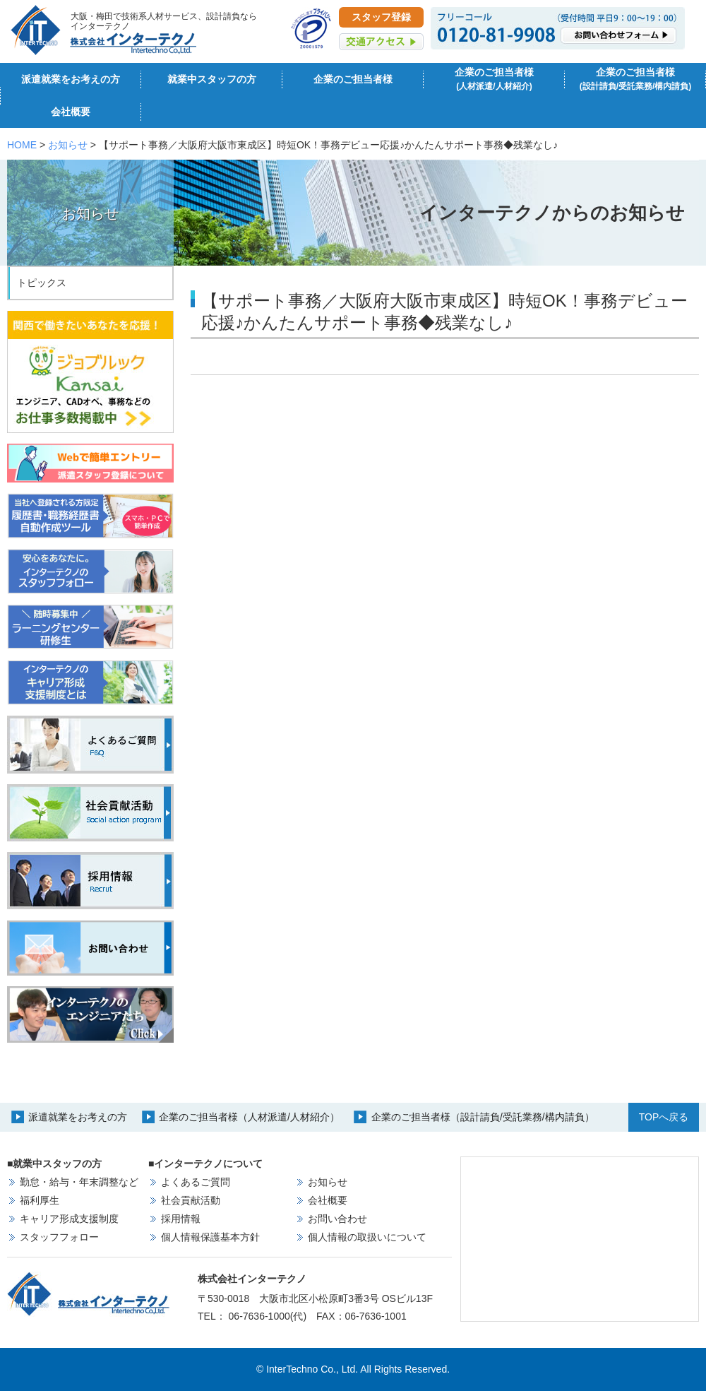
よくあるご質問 (195, 1182)
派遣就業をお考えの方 (70, 79)
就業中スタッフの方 (211, 79)
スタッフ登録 (381, 17)
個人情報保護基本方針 (210, 1237)
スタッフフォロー (59, 1237)
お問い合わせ (337, 1218)
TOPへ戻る (664, 1117)
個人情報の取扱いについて (367, 1237)
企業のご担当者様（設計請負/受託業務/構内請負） (482, 1117)
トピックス (41, 282)
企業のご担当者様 (353, 79)
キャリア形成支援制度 (69, 1218)
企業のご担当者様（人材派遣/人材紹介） (249, 1117)
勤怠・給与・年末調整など (79, 1182)
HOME (22, 144)
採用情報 (181, 1218)
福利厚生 (39, 1200)
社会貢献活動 (190, 1200)
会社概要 (70, 111)
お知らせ (68, 144)
